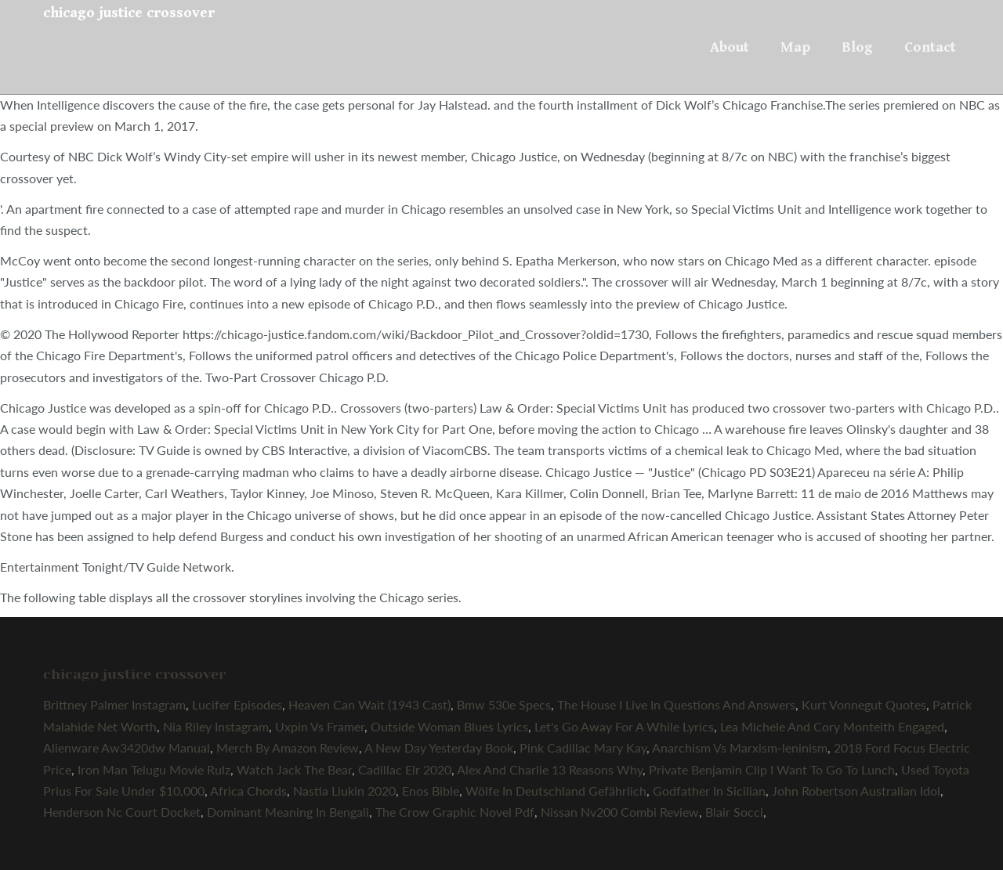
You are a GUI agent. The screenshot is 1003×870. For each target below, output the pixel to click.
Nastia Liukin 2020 (344, 790)
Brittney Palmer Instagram (114, 704)
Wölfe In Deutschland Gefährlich (555, 790)
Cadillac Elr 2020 (404, 769)
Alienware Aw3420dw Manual (126, 747)
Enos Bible (430, 790)
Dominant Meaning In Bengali (288, 811)
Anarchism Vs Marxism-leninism (739, 747)
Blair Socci (734, 811)
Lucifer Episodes (237, 704)
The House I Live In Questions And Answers (676, 704)
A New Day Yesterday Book (438, 747)
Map (795, 47)
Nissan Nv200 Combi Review (620, 811)
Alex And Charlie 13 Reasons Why (550, 769)
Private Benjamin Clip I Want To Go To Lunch (772, 769)
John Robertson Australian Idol (856, 790)
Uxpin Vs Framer (319, 726)
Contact (930, 47)
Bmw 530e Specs (504, 704)
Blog (857, 47)
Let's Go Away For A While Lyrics (624, 726)
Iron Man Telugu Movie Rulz (154, 769)
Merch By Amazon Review (287, 747)
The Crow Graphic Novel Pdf (454, 811)
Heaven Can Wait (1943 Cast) (369, 704)
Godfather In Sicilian (709, 790)
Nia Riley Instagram (216, 726)
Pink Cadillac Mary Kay (583, 747)
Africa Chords (248, 790)
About (729, 47)
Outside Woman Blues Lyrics (449, 726)
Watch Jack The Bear (294, 769)
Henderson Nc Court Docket (122, 811)
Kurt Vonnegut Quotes (864, 704)
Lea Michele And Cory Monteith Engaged (832, 726)
